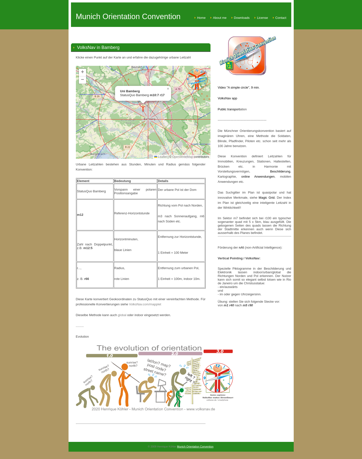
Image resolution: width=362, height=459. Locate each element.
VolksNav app (227, 98)
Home (201, 18)
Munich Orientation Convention (195, 446)
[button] (143, 108)
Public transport (229, 109)
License (262, 18)
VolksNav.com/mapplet (145, 304)
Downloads (242, 18)
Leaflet (160, 157)
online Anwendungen (256, 176)
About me (220, 18)
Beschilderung (280, 171)
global (122, 315)
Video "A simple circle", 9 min (238, 87)
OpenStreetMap (182, 157)
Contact (280, 18)
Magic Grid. (268, 197)
